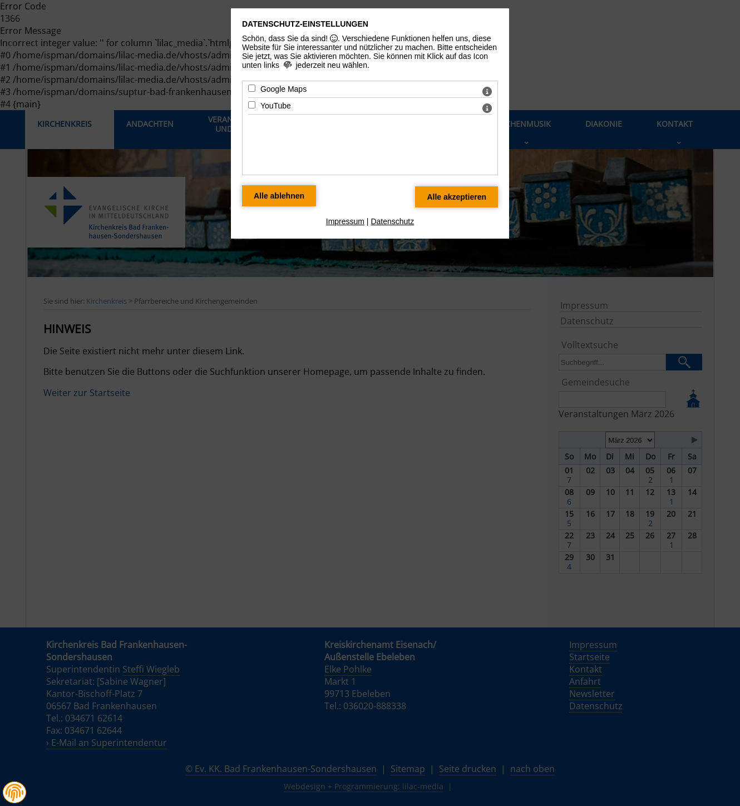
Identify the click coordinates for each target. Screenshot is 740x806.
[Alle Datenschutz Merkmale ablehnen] (279, 195)
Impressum (345, 221)
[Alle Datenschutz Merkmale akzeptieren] (456, 196)
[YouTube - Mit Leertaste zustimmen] (251, 104)
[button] (14, 793)
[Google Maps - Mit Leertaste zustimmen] (251, 88)
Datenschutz (392, 221)
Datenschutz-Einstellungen (305, 23)
